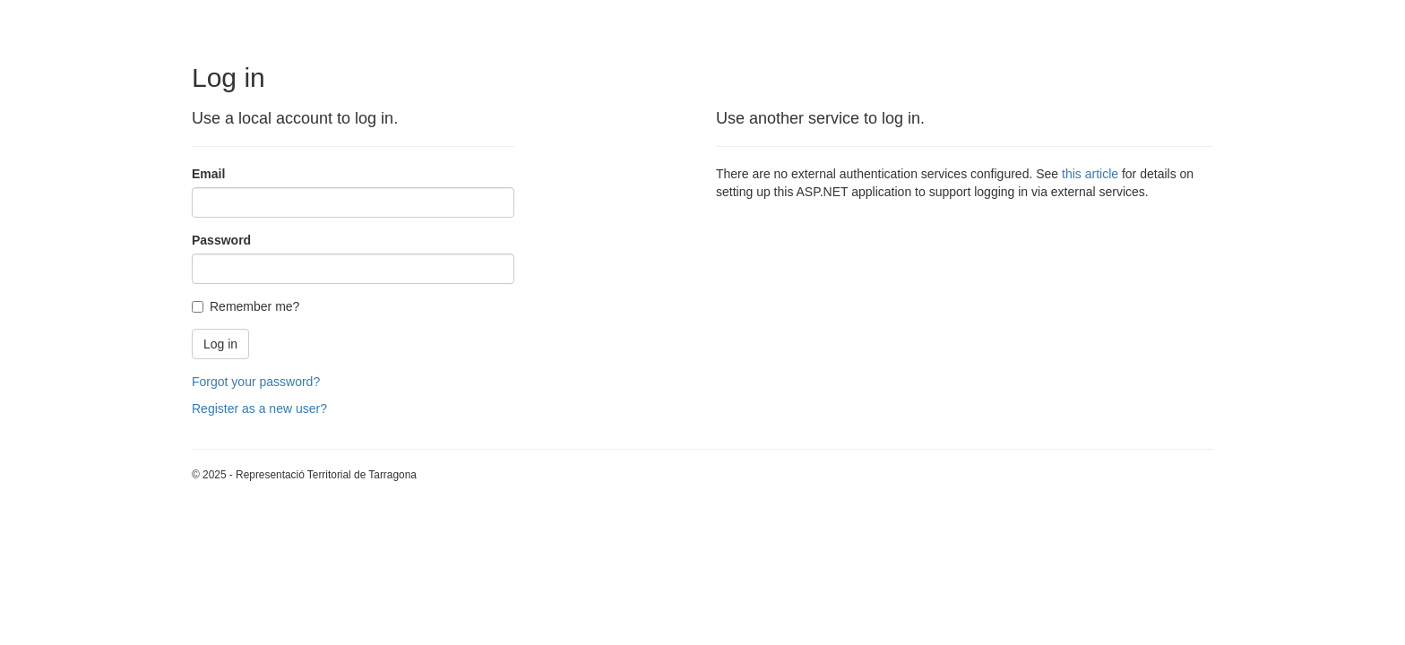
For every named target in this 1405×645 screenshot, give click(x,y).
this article (1090, 174)
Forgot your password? (256, 381)
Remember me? (245, 306)
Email (208, 174)
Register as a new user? (259, 408)
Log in (220, 344)
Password (221, 240)
